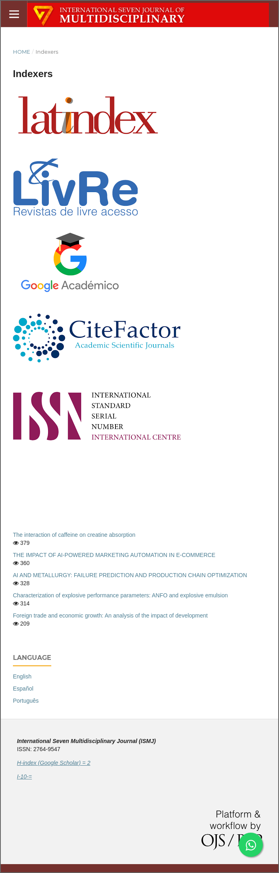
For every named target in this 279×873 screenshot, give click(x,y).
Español (23, 688)
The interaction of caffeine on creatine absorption (74, 535)
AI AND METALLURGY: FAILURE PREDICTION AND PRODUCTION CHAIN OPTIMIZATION (130, 575)
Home (21, 51)
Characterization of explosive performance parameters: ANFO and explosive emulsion (120, 595)
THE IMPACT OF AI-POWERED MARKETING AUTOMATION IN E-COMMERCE (114, 555)
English (22, 676)
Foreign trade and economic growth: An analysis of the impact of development (110, 615)
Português (26, 700)
